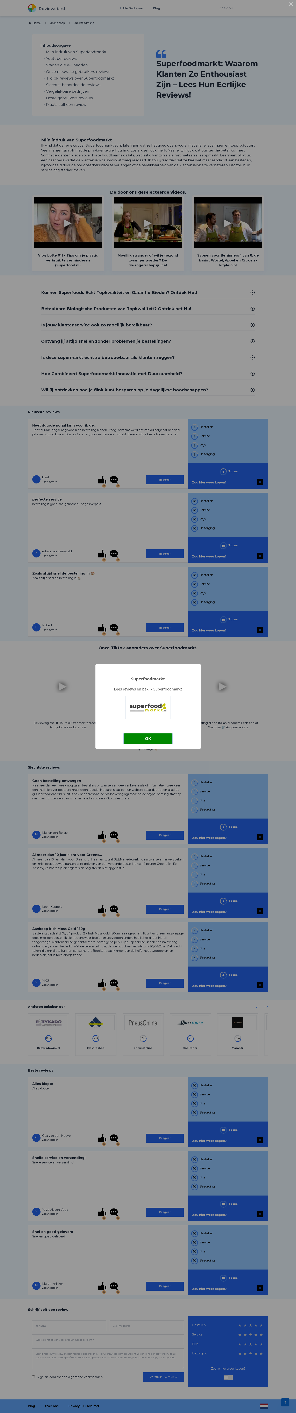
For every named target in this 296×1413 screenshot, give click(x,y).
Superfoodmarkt (148, 679)
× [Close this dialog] (291, 5)
